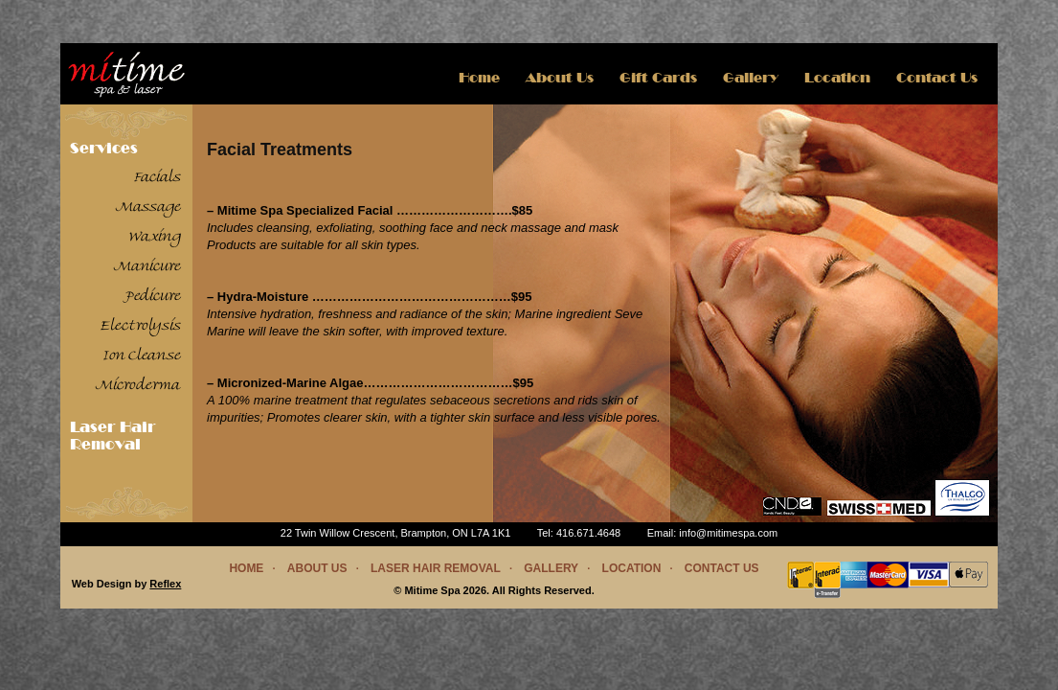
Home (479, 78)
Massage (148, 208)
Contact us (722, 568)
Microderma (138, 386)
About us (560, 78)
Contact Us (937, 78)
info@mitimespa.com (728, 533)
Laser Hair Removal (112, 436)
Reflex (165, 583)
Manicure (147, 267)
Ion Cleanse (142, 356)
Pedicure (153, 297)
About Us (317, 568)
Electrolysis (141, 326)
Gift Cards (658, 78)
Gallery (750, 78)
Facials (157, 178)
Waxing (155, 237)
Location (837, 78)
